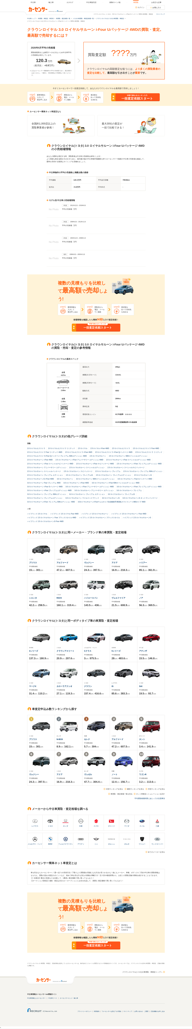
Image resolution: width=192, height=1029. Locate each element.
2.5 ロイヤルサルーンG (143, 475)
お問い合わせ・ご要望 (141, 1011)
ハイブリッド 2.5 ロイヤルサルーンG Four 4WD (45, 521)
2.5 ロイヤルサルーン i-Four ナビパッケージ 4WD (95, 464)
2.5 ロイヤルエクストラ (121, 448)
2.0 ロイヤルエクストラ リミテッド (61, 448)
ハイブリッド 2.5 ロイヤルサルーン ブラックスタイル (99, 518)
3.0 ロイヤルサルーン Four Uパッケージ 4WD (135, 479)
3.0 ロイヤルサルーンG (111, 498)
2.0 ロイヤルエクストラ (36, 448)
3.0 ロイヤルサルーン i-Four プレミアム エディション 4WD (139, 487)
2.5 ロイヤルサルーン (98, 456)
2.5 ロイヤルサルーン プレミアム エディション (45, 475)
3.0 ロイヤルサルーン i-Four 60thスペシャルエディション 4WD (115, 483)
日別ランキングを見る (114, 789)
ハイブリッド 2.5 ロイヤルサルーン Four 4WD (128, 514)
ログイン (141, 7)
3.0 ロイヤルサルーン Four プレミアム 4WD (43, 483)
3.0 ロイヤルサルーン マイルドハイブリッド (82, 498)
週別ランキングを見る (135, 789)
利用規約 (97, 1011)
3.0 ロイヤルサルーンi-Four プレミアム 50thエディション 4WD (51, 502)
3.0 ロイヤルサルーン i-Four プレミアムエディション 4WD (49, 490)
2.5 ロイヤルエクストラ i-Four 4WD (78, 452)
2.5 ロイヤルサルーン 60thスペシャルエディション (128, 456)
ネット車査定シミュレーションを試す (150, 794)
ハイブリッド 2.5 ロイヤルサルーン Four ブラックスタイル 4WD (51, 518)
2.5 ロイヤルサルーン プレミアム (107, 471)
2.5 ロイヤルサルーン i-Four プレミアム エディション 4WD (139, 464)
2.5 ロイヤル (82, 448)
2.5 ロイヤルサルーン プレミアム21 (79, 475)
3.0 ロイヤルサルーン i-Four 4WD (76, 483)
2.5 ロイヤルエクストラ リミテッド (148, 452)
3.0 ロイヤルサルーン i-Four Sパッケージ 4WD (45, 487)
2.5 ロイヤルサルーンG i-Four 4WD (40, 479)
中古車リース (52, 998)
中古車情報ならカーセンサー (36, 998)
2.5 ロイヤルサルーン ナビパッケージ (78, 471)
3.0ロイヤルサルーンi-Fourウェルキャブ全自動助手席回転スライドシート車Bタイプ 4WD (111, 502)
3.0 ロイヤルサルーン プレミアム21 (121, 494)
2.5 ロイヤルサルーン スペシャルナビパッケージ (126, 468)
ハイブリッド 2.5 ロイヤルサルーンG (137, 518)
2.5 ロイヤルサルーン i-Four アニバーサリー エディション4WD (79, 460)
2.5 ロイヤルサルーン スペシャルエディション (87, 468)
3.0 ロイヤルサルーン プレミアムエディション (44, 498)
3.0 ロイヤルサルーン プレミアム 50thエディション (46, 494)
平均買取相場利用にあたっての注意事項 (149, 798)
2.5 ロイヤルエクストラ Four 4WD (146, 448)
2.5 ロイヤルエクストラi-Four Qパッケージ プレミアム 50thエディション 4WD (57, 456)
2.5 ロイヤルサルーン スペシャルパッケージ (44, 471)
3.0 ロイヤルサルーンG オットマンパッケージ (140, 498)
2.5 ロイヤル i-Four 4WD (99, 448)
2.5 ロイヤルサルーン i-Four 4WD (40, 460)
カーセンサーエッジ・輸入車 (69, 998)
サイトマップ (160, 14)
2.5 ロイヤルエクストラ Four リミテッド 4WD (44, 452)
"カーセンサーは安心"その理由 (111, 1011)
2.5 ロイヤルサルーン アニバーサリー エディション (46, 468)
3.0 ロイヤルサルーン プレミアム (129, 490)
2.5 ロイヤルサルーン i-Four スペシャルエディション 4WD (128, 460)
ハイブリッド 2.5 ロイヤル (37, 514)
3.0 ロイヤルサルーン (65, 479)
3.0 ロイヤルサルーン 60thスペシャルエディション (95, 479)
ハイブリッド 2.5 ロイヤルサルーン (95, 514)
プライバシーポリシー (84, 1011)
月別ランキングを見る (156, 789)
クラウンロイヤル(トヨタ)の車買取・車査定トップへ (142, 972)
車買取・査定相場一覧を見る (121, 794)
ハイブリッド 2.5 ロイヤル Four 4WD (64, 514)
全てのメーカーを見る (156, 852)
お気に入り (156, 8)
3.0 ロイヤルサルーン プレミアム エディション (87, 494)
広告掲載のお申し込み (158, 1011)
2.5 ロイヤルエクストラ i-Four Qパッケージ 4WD (113, 452)
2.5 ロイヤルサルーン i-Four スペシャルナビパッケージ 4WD (50, 464)
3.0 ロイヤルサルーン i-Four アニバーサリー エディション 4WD (90, 487)
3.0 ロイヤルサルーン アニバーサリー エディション (94, 490)
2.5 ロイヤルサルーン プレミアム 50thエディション (142, 471)
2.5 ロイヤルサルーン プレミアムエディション (113, 475)
